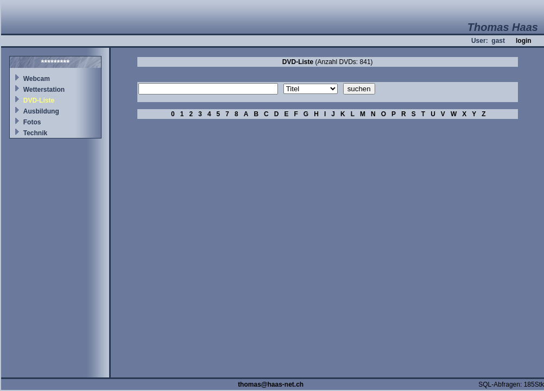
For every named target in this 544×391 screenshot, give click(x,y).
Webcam (36, 79)
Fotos (32, 122)
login (524, 41)
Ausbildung (41, 111)
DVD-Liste (38, 100)
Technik (35, 133)
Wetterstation (44, 89)
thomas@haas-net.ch (270, 384)
